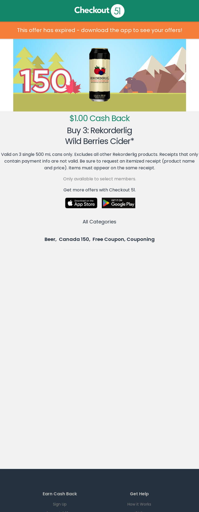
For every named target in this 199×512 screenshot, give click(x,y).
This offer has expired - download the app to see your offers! (99, 30)
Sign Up (60, 504)
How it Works (139, 504)
